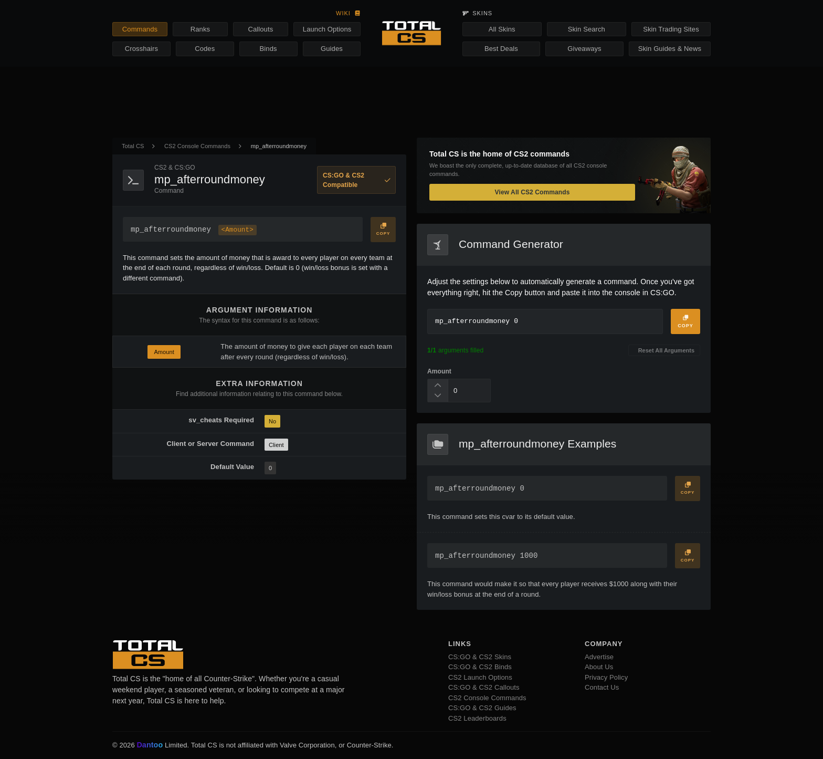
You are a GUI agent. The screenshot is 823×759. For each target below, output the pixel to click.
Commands (139, 29)
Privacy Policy (606, 677)
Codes (205, 49)
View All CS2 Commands (532, 192)
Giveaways (584, 49)
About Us (599, 667)
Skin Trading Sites (671, 29)
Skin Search (586, 29)
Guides (332, 49)
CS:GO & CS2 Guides (482, 708)
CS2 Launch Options (480, 677)
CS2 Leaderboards (477, 718)
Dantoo (150, 745)
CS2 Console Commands (197, 146)
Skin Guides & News (669, 49)
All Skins (502, 29)
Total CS (133, 146)
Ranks (200, 29)
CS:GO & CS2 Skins (479, 657)
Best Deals (501, 49)
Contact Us (602, 687)
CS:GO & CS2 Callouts (484, 687)
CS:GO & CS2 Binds (480, 667)
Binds (268, 49)
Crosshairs (141, 49)
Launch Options (327, 29)
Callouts (260, 29)
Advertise (599, 657)
